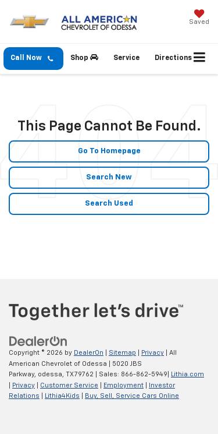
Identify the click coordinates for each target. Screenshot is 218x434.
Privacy (152, 353)
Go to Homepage (109, 151)
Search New (109, 177)
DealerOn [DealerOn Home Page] (88, 353)
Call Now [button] (31, 58)
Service (126, 58)
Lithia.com (187, 374)
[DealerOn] (38, 341)
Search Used (109, 203)
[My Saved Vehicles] (199, 18)
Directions (173, 58)
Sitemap (122, 353)
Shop (84, 58)
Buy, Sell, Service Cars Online (132, 396)
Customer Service (69, 385)
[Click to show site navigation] (199, 59)
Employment (123, 385)
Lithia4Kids (62, 396)
